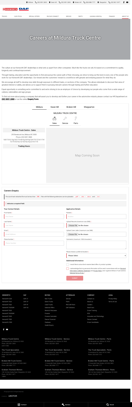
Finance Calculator (51, 316)
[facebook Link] (123, 2)
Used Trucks (49, 305)
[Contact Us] (29, 2)
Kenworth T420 (7, 305)
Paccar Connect (92, 319)
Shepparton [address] (89, 107)
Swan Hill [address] (55, 107)
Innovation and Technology (95, 316)
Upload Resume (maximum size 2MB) (96, 224)
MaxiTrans (90, 308)
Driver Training (92, 310)
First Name (34, 215)
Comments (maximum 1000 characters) (96, 243)
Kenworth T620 (7, 310)
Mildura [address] (39, 107)
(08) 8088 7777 (10, 365)
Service (68, 16)
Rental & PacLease (51, 310)
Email (34, 233)
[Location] (54, 121)
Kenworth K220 (7, 299)
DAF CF (25, 302)
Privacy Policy (113, 299)
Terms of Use (113, 302)
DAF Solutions (70, 308)
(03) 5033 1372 (54, 354)
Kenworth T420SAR (8, 308)
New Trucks (48, 299)
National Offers (49, 308)
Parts (80, 16)
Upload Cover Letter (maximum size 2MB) (96, 233)
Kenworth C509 (7, 322)
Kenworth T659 (7, 316)
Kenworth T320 (7, 302)
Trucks (4, 16)
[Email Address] (24, 141)
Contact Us (90, 299)
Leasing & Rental (96, 16)
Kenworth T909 (7, 319)
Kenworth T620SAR (8, 313)
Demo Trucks (49, 302)
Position (96, 215)
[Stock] (110, 404)
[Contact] (22, 404)
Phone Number (34, 242)
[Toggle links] (9, 396)
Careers (89, 305)
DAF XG (25, 308)
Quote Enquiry (49, 325)
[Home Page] (16, 9)
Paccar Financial (50, 319)
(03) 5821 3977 (10, 374)
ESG (88, 313)
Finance (112, 16)
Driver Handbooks (93, 322)
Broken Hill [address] (71, 107)
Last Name (34, 224)
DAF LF (25, 299)
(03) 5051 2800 (8, 99)
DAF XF (25, 305)
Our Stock (18, 16)
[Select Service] (65, 121)
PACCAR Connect (53, 16)
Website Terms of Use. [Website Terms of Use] (77, 273)
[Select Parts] (76, 121)
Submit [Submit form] (75, 278)
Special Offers (34, 16)
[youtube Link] (127, 2)
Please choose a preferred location (96, 254)
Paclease (48, 322)
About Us (125, 16)
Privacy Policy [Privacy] (97, 271)
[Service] (66, 404)
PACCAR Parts (70, 305)
